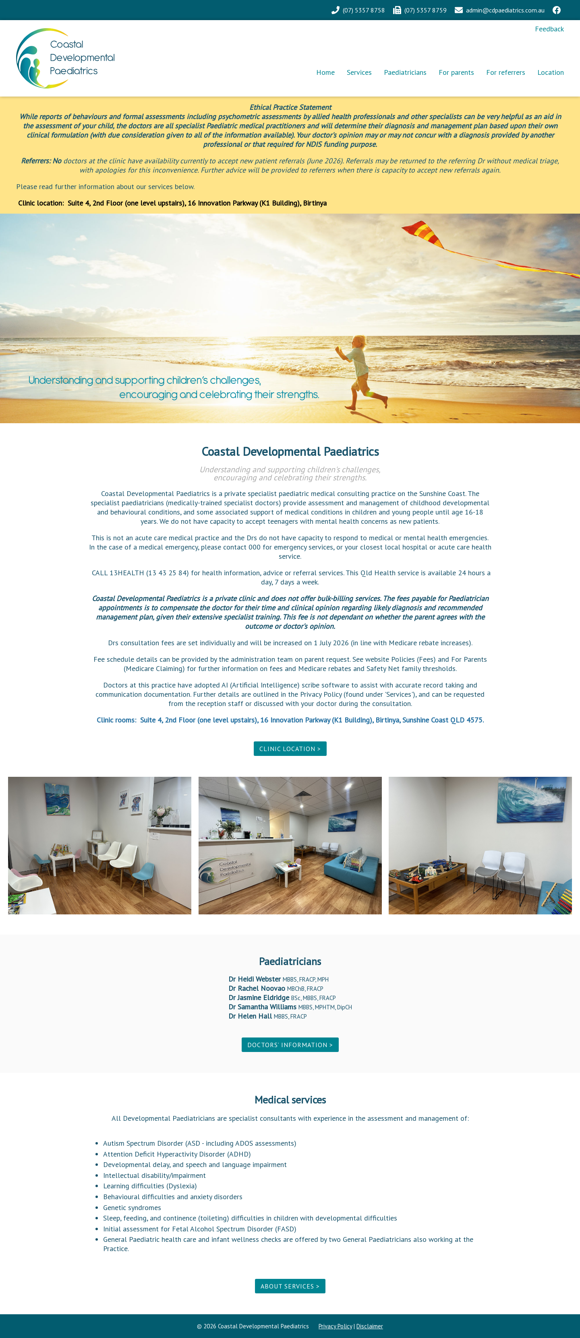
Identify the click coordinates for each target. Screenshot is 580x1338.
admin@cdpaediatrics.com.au (505, 10)
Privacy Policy (335, 1326)
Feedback (549, 28)
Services (359, 72)
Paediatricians (405, 72)
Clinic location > (290, 749)
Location (550, 72)
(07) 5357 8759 (425, 10)
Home (325, 72)
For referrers (505, 72)
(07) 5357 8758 (364, 10)
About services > (290, 1286)
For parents (456, 72)
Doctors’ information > (290, 1045)
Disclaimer (369, 1326)
